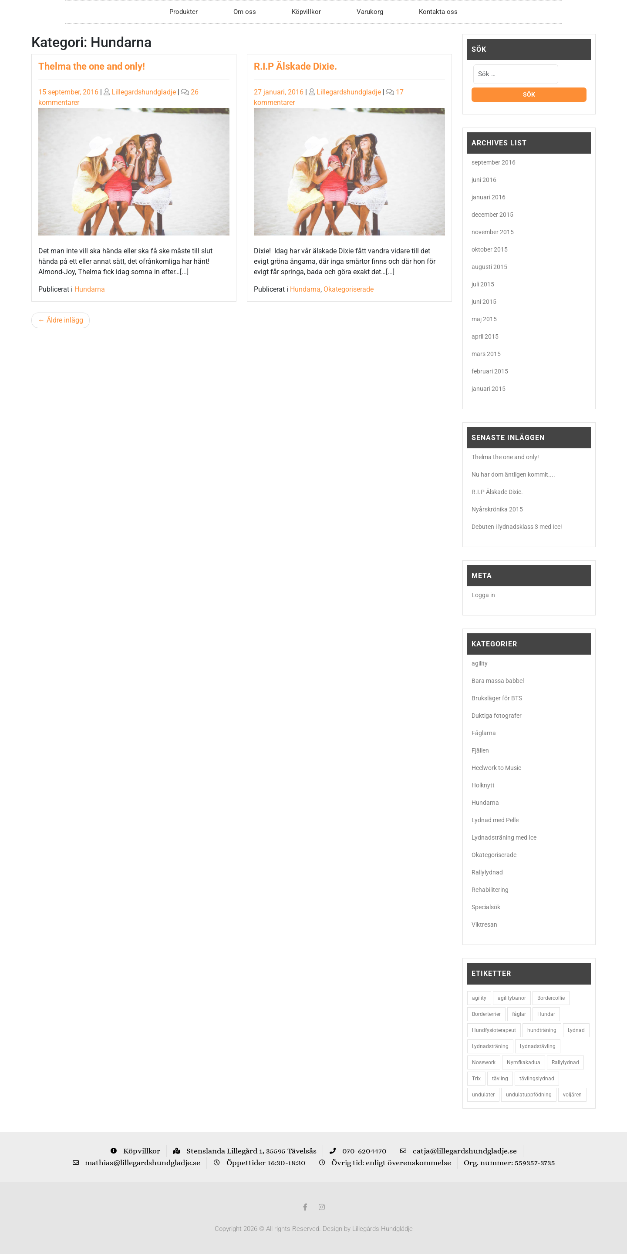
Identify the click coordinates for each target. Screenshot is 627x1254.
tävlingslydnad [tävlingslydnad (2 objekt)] (536, 1079)
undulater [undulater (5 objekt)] (483, 1095)
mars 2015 (486, 353)
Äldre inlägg (65, 320)
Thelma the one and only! (91, 66)
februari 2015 (490, 371)
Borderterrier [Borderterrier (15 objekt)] (486, 1014)
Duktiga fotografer (497, 715)
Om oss (244, 12)
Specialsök (486, 907)
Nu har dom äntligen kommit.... (513, 474)
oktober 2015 (490, 249)
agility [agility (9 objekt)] (479, 998)
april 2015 (485, 336)
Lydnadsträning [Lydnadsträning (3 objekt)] (490, 1046)
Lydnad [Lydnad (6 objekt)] (576, 1030)
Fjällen (480, 750)
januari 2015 (489, 388)
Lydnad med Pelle (495, 820)
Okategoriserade (349, 289)
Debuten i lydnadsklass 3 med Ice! (517, 526)
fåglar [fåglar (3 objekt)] (519, 1014)
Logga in (483, 595)
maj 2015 (484, 319)
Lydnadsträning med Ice (504, 837)
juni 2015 (484, 301)
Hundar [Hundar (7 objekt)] (546, 1014)
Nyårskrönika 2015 (497, 509)
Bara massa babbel (498, 680)
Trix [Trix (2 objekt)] (476, 1079)
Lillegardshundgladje (143, 92)
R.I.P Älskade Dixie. (295, 66)
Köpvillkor (306, 12)
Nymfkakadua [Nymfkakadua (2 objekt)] (523, 1062)
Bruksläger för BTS (497, 698)
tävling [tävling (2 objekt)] (500, 1079)
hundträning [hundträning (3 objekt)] (541, 1030)
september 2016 (494, 162)
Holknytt (483, 785)
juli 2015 (483, 284)
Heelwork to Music (496, 767)
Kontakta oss (438, 12)
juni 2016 (484, 179)
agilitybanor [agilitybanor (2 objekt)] (512, 998)
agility (480, 663)
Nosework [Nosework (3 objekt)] (484, 1062)
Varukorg (370, 12)
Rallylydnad (487, 872)
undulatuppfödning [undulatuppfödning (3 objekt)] (529, 1095)
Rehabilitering (490, 889)
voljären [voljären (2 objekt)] (572, 1095)
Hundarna (89, 289)
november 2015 (493, 232)
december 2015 (492, 214)
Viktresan (484, 924)
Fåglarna (484, 733)
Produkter (183, 12)
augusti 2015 (489, 266)
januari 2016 (489, 197)
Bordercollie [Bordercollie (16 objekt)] (551, 998)
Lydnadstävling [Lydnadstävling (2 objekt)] (538, 1046)
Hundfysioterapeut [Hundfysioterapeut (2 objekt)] (494, 1030)
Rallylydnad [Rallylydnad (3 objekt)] (565, 1062)
